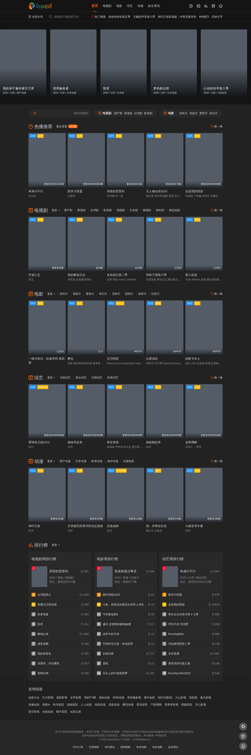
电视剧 (107, 5)
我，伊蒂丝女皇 (156, 526)
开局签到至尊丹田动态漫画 (85, 526)
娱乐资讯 (154, 5)
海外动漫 (112, 461)
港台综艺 (80, 377)
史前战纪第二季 (117, 274)
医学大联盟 (75, 191)
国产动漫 (65, 461)
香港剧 (128, 113)
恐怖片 (116, 293)
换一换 (217, 126)
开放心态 (34, 274)
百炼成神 (113, 526)
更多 (56, 210)
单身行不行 (35, 191)
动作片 (183, 113)
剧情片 (129, 293)
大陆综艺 (65, 377)
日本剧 (134, 210)
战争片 (142, 293)
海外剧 (160, 210)
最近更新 (67, 126)
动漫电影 (128, 461)
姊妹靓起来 (153, 442)
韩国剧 (121, 210)
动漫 (140, 5)
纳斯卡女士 (192, 358)
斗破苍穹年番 (194, 526)
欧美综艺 (112, 377)
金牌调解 (191, 442)
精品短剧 (174, 210)
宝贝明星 (113, 358)
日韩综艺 (96, 377)
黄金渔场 (113, 442)
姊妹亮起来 (75, 442)
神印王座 (34, 526)
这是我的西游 (194, 191)
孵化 (71, 358)
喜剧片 (193, 113)
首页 (94, 6)
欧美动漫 (96, 461)
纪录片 (155, 293)
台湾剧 (138, 113)
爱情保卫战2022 (39, 442)
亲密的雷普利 (116, 191)
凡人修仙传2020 (156, 191)
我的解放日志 (76, 274)
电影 (119, 5)
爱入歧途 (191, 274)
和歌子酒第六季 (156, 274)
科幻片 (213, 113)
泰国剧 (147, 210)
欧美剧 (148, 113)
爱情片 (203, 113)
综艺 (130, 5)
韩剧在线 (100, 704)
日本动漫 (80, 461)
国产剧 (118, 113)
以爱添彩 (152, 358)
